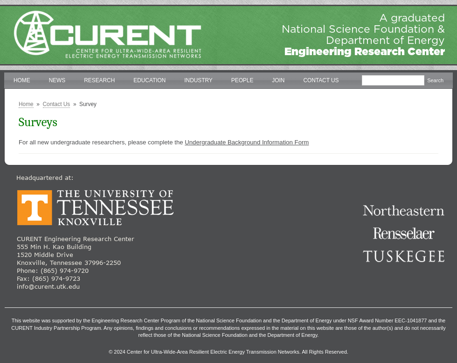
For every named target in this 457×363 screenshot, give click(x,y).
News (57, 80)
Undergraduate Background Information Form (247, 142)
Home (22, 80)
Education (149, 80)
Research (99, 80)
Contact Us (321, 80)
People (242, 80)
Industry (198, 80)
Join (278, 80)
